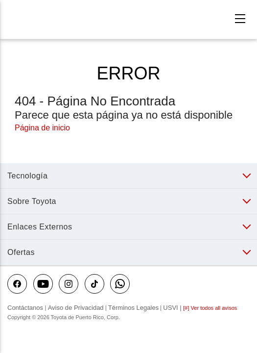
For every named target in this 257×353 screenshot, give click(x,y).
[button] (126, 175)
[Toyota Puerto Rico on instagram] (68, 284)
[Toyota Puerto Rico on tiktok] (94, 284)
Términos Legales (133, 307)
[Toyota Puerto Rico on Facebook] (17, 284)
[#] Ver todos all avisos (210, 308)
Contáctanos (26, 307)
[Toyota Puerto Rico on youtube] (43, 284)
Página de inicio (42, 128)
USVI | (173, 307)
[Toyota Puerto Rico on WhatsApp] (120, 284)
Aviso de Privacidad (76, 307)
